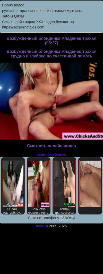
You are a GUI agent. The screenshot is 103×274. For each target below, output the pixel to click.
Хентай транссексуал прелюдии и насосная (64, 187)
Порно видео (13, 5)
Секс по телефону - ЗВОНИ (51, 218)
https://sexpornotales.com (23, 27)
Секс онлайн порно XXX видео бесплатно (38, 22)
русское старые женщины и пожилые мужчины (42, 11)
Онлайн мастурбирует (13, 187)
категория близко (51, 154)
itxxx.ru (42, 226)
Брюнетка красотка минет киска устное (39, 187)
